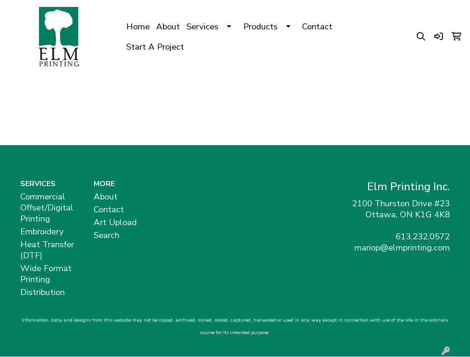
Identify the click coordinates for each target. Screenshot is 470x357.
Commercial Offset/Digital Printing (46, 208)
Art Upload (115, 222)
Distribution (42, 292)
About (168, 27)
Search (106, 235)
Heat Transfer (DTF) (47, 249)
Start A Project (155, 47)
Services (202, 27)
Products (260, 27)
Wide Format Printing (46, 273)
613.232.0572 (423, 237)
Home (138, 27)
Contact (317, 27)
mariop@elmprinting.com (402, 248)
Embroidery (42, 232)
